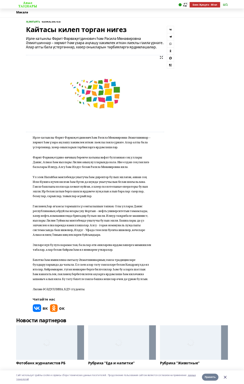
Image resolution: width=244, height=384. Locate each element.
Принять (210, 377)
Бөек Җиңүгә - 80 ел (205, 4)
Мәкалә (22, 12)
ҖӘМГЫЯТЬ (33, 21)
